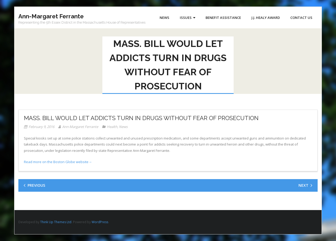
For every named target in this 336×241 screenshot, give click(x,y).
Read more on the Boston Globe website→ (58, 161)
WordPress (100, 222)
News (123, 126)
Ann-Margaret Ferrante (80, 126)
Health (112, 126)
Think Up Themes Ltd (55, 222)
